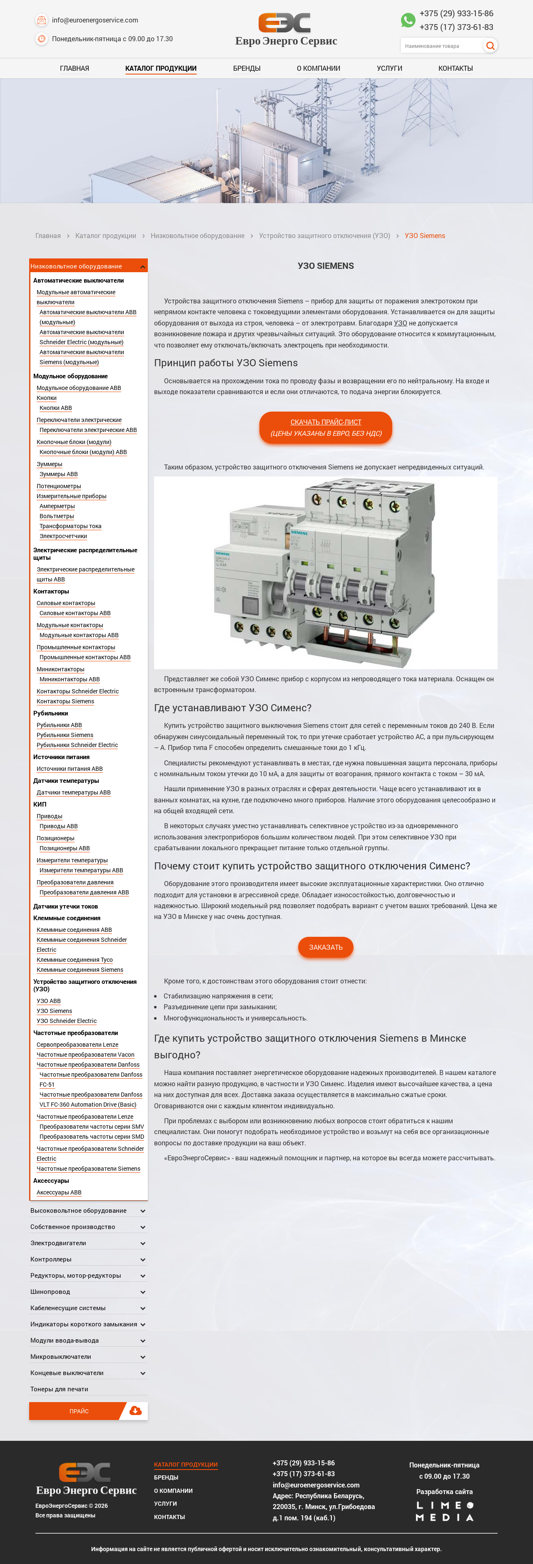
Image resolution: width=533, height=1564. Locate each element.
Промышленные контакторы (76, 647)
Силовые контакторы (66, 603)
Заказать (326, 947)
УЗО (400, 322)
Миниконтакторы (61, 669)
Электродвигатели (58, 1243)
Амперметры (57, 506)
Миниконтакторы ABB (70, 679)
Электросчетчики (63, 536)
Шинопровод (50, 1291)
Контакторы (51, 591)
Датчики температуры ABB (74, 792)
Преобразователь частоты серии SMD (92, 1136)
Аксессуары (51, 1180)
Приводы (49, 816)
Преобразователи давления (75, 882)
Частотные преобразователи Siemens (88, 1168)
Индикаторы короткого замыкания (83, 1324)
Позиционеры (56, 838)
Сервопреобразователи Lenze (77, 1044)
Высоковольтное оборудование (78, 1210)
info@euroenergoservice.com (86, 20)
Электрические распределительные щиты (85, 553)
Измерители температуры (72, 860)
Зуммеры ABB (59, 474)
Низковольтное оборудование (197, 235)
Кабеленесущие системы (68, 1307)
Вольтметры (57, 516)
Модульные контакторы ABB (79, 635)
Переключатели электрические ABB (88, 430)
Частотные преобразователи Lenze (85, 1116)
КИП (40, 804)
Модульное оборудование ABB (79, 388)
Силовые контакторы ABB (75, 613)
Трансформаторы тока (71, 526)
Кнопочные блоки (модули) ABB (83, 452)
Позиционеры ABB (65, 848)
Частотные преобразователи (75, 1032)
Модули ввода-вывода (64, 1340)
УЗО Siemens (54, 1011)
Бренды (247, 68)
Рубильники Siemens (65, 735)
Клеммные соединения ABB (74, 929)
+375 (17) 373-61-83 (456, 26)
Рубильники (50, 713)
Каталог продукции (161, 68)
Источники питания (61, 756)
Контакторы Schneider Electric (78, 691)
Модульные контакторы (70, 625)
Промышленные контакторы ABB (85, 657)
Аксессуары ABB (59, 1192)
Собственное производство (72, 1226)
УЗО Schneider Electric (67, 1021)
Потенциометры (59, 486)
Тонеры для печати (59, 1389)
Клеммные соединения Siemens (80, 969)
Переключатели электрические (79, 420)
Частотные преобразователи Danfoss (88, 1064)
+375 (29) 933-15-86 (456, 12)
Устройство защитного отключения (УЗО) (324, 235)
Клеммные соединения (66, 918)
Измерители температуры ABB (81, 870)
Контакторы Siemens (65, 701)
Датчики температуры (66, 780)
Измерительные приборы (72, 496)
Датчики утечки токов (65, 906)
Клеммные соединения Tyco (75, 959)
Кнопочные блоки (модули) (74, 442)
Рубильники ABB (59, 725)
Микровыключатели (60, 1356)
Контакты (455, 68)
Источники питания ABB (70, 768)
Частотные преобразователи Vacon (85, 1054)
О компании (318, 68)
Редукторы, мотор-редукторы (75, 1275)
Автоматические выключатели (78, 280)
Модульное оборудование (70, 376)
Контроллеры (51, 1259)
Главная (74, 68)
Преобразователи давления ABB (84, 892)
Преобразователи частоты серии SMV (92, 1126)
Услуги (389, 68)
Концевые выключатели (67, 1372)
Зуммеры (49, 464)
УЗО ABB (49, 1001)
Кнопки (47, 398)
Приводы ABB (59, 826)
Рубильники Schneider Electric (77, 745)
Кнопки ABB (56, 408)
